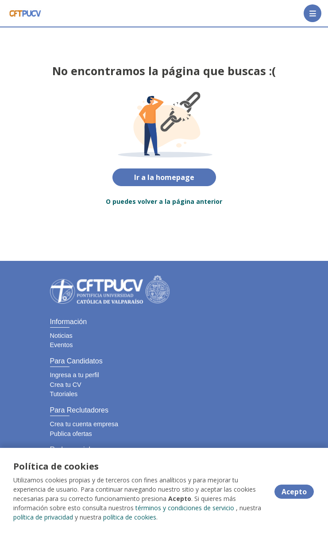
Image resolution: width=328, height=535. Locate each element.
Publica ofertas (71, 433)
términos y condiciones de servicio (184, 508)
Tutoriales (64, 393)
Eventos (61, 344)
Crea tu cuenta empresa (84, 424)
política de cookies (129, 517)
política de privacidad (43, 517)
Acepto (294, 492)
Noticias (61, 335)
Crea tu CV (65, 384)
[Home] (25, 13)
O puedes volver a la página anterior (164, 201)
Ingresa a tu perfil (74, 374)
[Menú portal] (312, 13)
